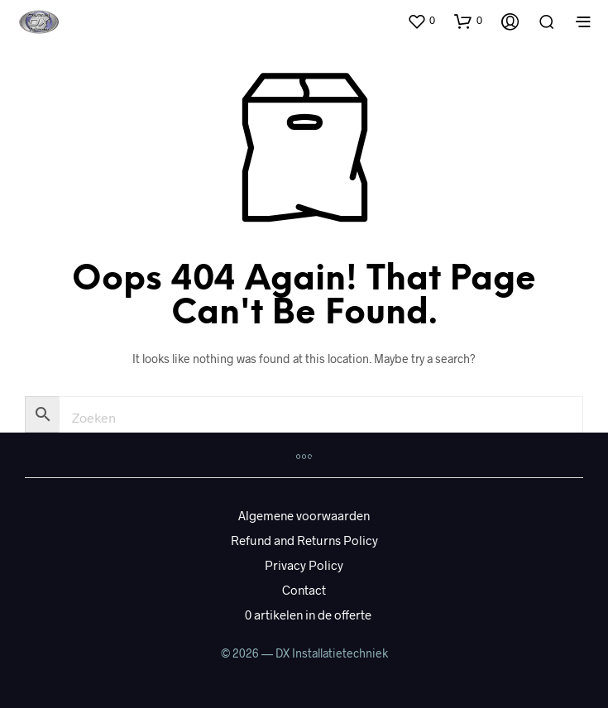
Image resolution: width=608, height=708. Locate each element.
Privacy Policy (304, 564)
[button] (421, 20)
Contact (304, 589)
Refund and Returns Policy (304, 540)
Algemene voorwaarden (304, 515)
